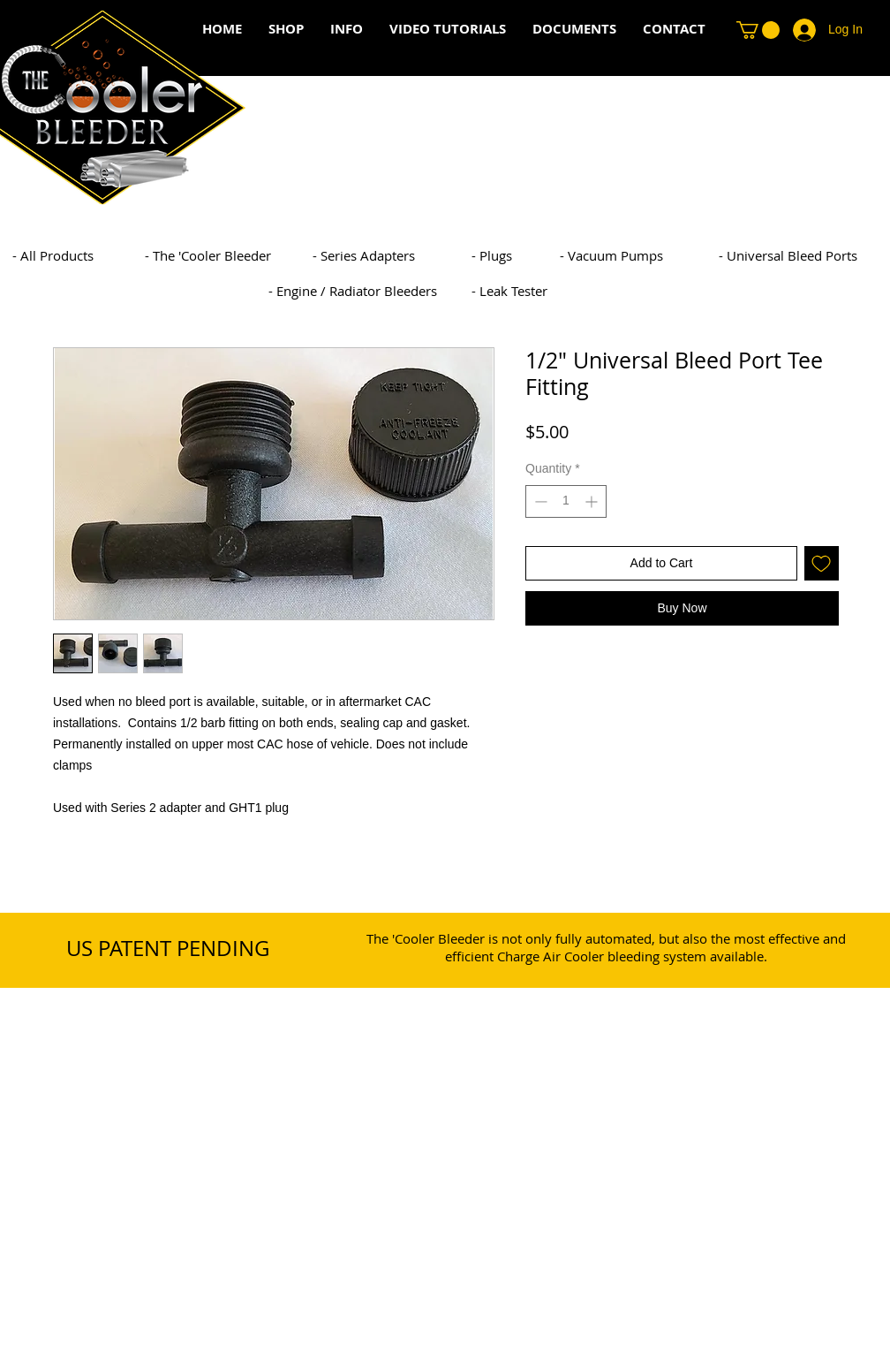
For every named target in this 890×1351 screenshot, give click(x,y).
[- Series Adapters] (414, 255)
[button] (758, 30)
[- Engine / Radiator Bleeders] (369, 290)
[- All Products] (113, 255)
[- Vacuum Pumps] (661, 255)
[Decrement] (539, 501)
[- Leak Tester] (573, 290)
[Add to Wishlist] (821, 563)
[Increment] (593, 501)
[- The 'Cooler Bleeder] (246, 255)
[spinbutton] (566, 501)
